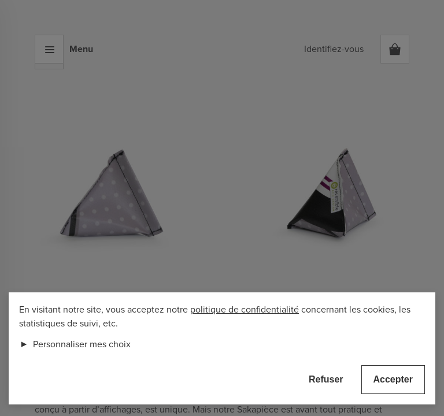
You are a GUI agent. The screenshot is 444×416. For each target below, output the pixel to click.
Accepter (393, 379)
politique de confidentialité (244, 309)
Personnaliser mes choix (75, 344)
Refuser (326, 379)
